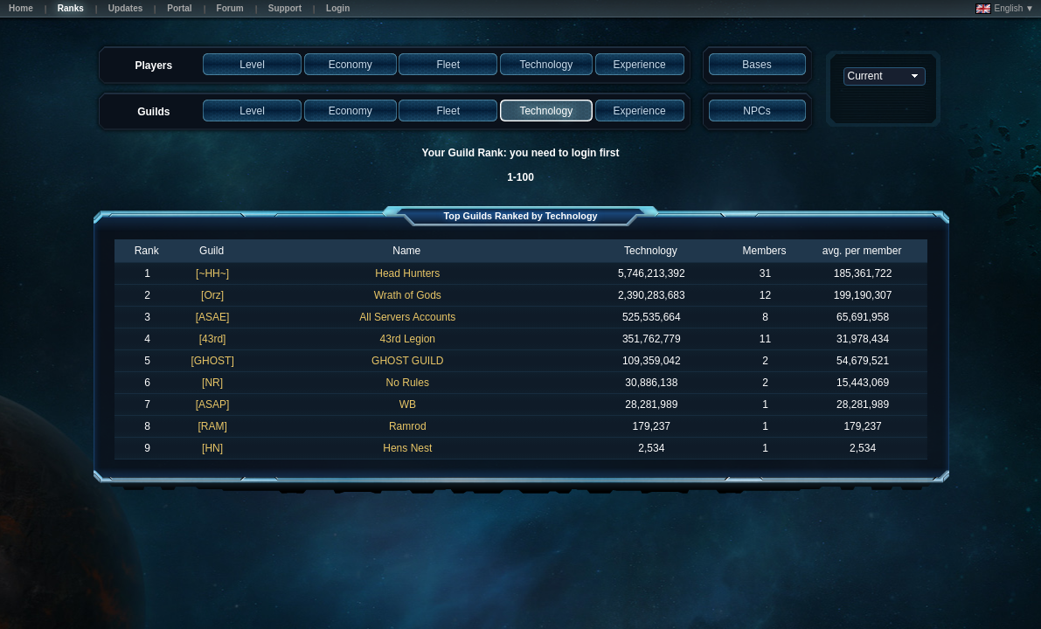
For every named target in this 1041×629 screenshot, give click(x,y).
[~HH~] (212, 273)
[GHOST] (212, 361)
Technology (650, 251)
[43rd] (212, 339)
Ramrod (408, 426)
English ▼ (1004, 8)
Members (765, 251)
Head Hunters (407, 273)
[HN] (212, 448)
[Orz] (212, 295)
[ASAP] (213, 404)
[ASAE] (213, 317)
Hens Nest (407, 448)
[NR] (212, 383)
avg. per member (862, 251)
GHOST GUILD (407, 361)
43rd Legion (407, 339)
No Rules (407, 383)
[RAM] (212, 426)
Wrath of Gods (407, 295)
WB (407, 404)
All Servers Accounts (407, 317)
